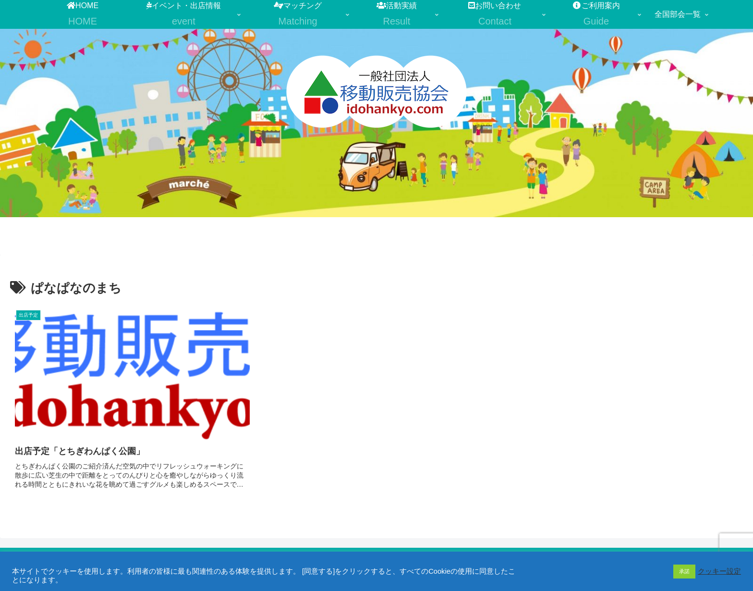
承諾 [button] (684, 571)
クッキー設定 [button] (719, 571)
